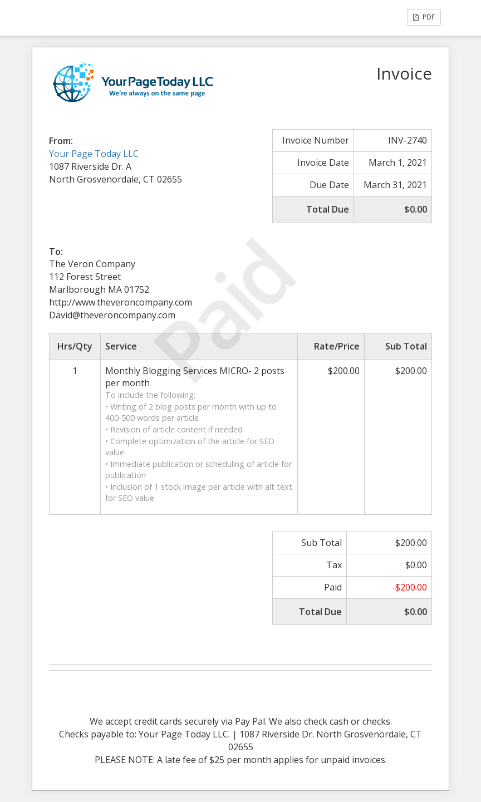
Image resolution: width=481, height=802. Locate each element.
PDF (424, 17)
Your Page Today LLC (94, 153)
